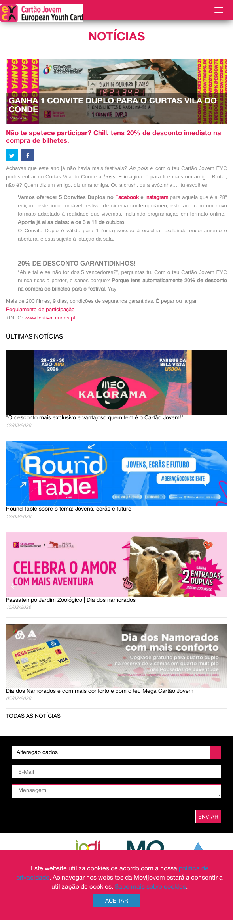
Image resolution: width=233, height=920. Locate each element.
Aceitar (116, 900)
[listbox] (116, 752)
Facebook (127, 197)
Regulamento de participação (40, 309)
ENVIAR (208, 816)
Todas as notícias (33, 716)
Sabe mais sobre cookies (150, 886)
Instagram (157, 197)
